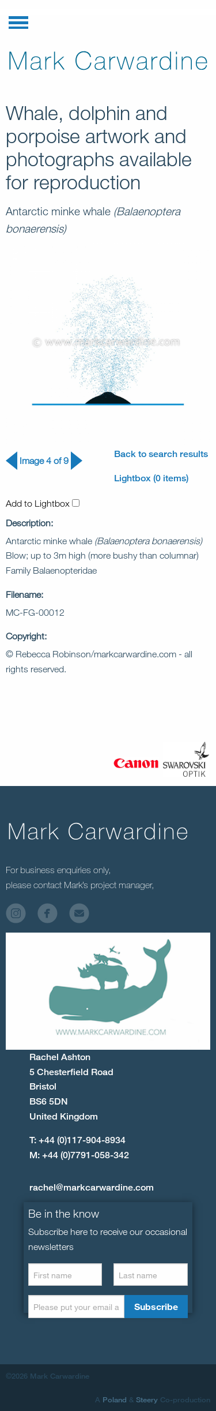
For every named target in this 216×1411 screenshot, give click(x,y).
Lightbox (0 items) (151, 478)
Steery (147, 1399)
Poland (115, 1399)
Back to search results (161, 453)
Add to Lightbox (42, 503)
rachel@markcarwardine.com (91, 1187)
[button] (18, 20)
